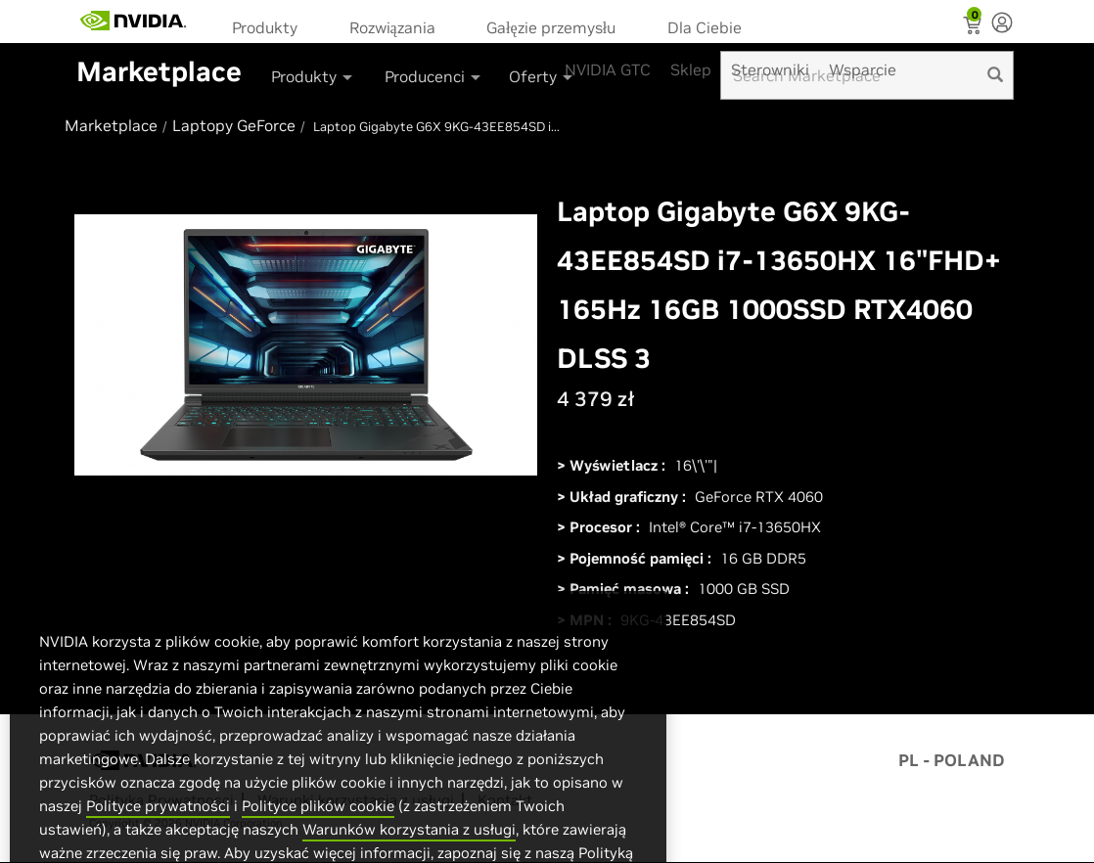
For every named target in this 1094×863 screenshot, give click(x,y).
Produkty (264, 27)
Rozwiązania (392, 27)
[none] (1002, 24)
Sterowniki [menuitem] (770, 69)
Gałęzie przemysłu (550, 27)
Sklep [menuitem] (690, 69)
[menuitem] (271, 26)
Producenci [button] (434, 76)
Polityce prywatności (158, 844)
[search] (995, 75)
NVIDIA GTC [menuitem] (608, 69)
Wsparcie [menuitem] (862, 69)
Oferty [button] (542, 76)
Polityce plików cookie (318, 844)
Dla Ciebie (704, 27)
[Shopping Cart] (974, 27)
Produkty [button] (313, 76)
